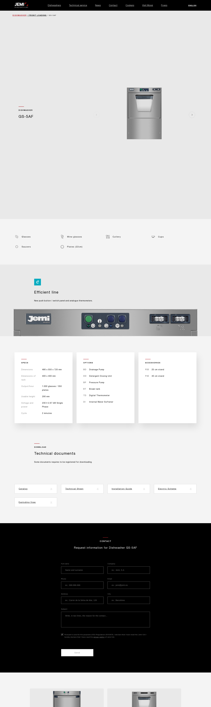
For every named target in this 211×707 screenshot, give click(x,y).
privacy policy (99, 637)
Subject (64, 609)
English (192, 5)
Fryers (164, 5)
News (98, 5)
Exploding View (27, 502)
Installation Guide (122, 489)
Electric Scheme (167, 489)
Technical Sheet (74, 489)
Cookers (130, 5)
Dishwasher (20, 15)
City (109, 594)
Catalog (23, 489)
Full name (65, 564)
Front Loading (38, 15)
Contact (113, 5)
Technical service (78, 5)
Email (110, 579)
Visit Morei (147, 5)
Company (111, 564)
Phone (63, 579)
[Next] (192, 115)
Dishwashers (54, 5)
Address (64, 594)
